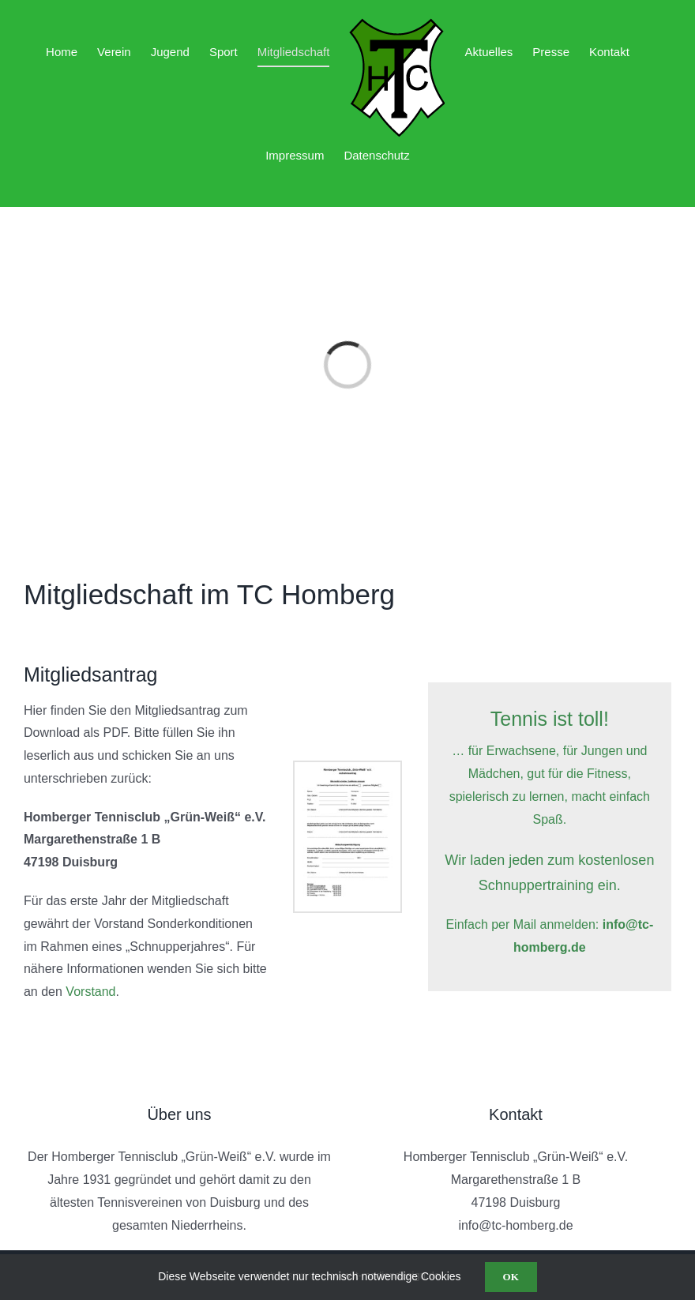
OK (511, 1277)
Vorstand (90, 991)
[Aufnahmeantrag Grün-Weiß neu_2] (347, 768)
